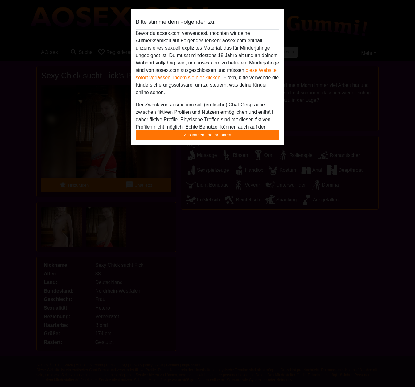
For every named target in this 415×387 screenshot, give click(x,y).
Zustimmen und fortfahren (207, 135)
